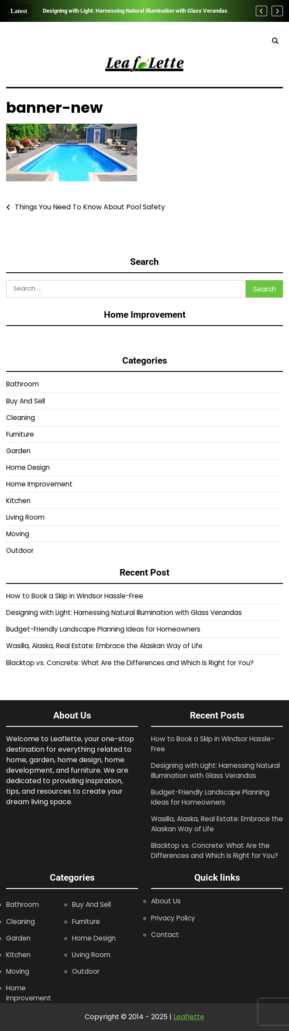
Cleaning (20, 417)
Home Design (28, 467)
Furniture (20, 434)
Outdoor (20, 550)
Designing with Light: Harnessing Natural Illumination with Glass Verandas (135, 10)
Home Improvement (39, 484)
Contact (165, 934)
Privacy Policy (173, 918)
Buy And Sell (25, 401)
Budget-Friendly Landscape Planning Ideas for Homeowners (103, 629)
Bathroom (22, 384)
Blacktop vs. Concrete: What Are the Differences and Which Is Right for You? (130, 662)
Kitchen (18, 500)
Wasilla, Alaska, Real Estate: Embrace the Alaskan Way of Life (104, 645)
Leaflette (188, 1017)
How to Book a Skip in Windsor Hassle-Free (74, 596)
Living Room (25, 517)
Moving (17, 533)
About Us (166, 901)
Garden (18, 450)
